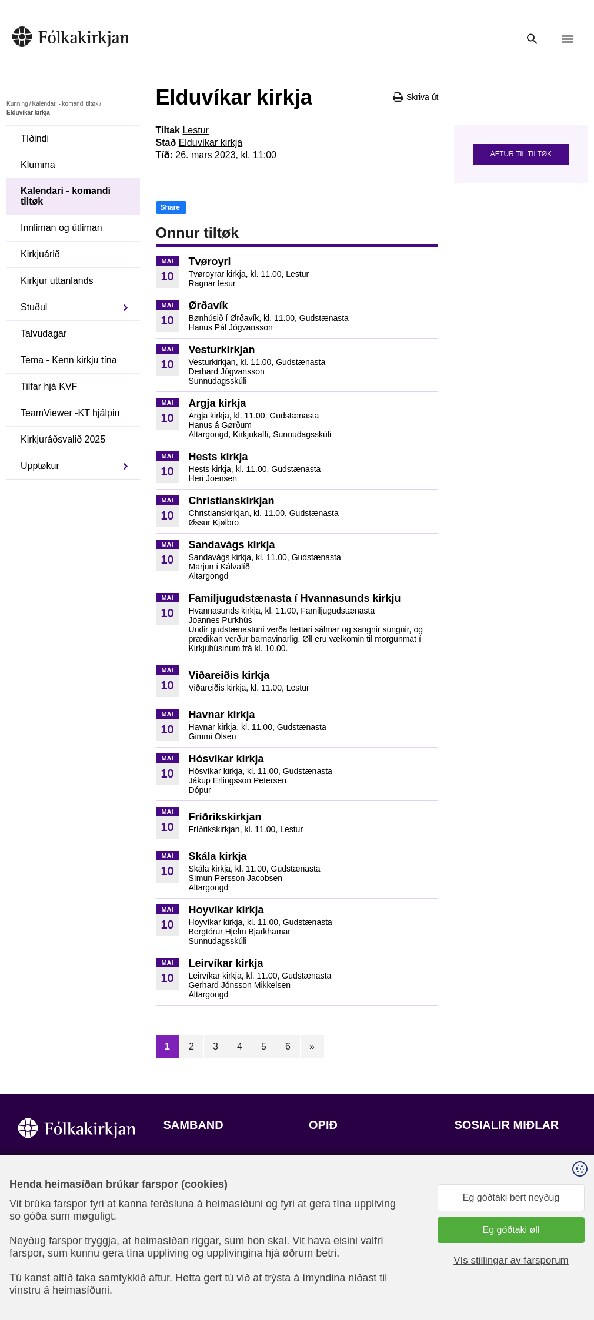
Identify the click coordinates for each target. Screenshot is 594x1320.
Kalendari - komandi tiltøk (65, 103)
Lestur (195, 130)
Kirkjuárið (40, 254)
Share (170, 207)
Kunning (17, 103)
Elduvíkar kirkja (210, 143)
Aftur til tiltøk (521, 154)
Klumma (38, 165)
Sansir (566, 1262)
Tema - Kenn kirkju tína (69, 360)
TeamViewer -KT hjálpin (70, 413)
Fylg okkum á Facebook (505, 1161)
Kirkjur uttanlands (57, 281)
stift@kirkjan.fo (194, 1242)
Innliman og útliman (61, 228)
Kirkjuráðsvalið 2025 (63, 439)
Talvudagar (43, 334)
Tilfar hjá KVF (49, 386)
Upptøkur (40, 466)
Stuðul (34, 307)
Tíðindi (35, 138)
